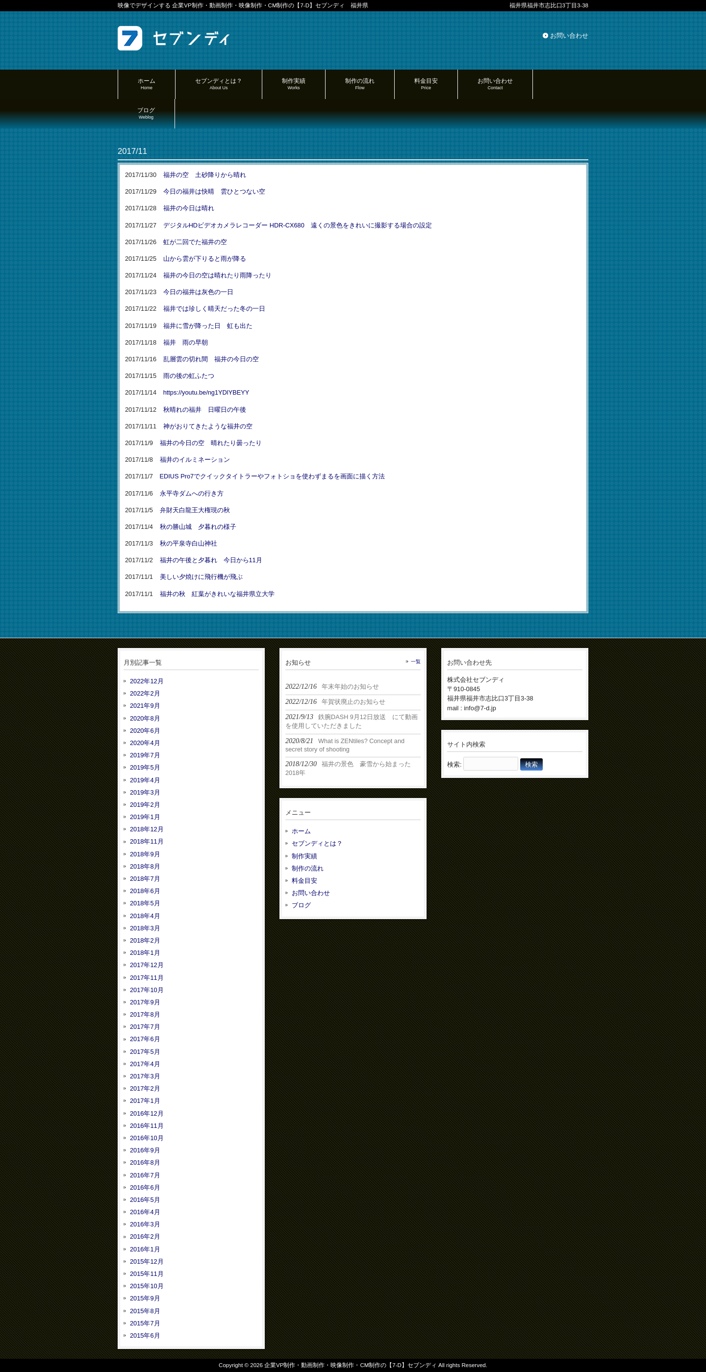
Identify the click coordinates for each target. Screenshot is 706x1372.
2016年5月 (145, 1199)
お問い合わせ (569, 35)
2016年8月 (145, 1162)
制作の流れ (308, 868)
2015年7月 (145, 1323)
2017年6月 (145, 1039)
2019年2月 (145, 804)
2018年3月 (145, 928)
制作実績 (304, 856)
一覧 (416, 661)
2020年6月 (145, 730)
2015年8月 (145, 1311)
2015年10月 (147, 1286)
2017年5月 (145, 1051)
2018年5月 (145, 903)
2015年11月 (147, 1273)
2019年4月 (145, 780)
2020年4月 (145, 743)
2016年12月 (147, 1113)
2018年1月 (145, 952)
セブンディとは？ (317, 843)
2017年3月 (145, 1076)
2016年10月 (147, 1138)
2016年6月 (145, 1187)
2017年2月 (145, 1088)
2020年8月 (145, 718)
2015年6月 (145, 1335)
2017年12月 (147, 965)
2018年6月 (145, 891)
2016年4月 (145, 1212)
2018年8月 (145, 866)
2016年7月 (145, 1175)
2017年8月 (145, 1014)
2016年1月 (145, 1249)
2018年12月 (147, 829)
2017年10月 (147, 990)
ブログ (301, 905)
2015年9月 (145, 1298)
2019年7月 (145, 755)
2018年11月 (147, 841)
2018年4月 (145, 916)
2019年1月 (145, 817)
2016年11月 (147, 1125)
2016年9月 (145, 1150)
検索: (454, 764)
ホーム (301, 831)
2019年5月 (145, 767)
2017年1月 (145, 1100)
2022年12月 (147, 681)
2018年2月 (145, 940)
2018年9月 (145, 854)
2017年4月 (145, 1064)
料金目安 (304, 880)
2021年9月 (145, 705)
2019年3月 (145, 792)
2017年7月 (145, 1026)
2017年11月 (147, 977)
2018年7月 (145, 878)
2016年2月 (145, 1236)
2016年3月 (145, 1224)
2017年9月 (145, 1002)
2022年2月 (145, 693)
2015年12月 (147, 1261)
